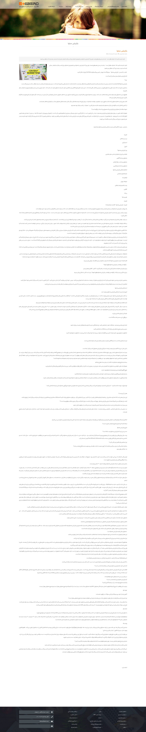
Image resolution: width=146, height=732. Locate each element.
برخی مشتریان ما (79, 6)
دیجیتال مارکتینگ (99, 6)
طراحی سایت (89, 6)
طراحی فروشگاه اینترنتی (113, 6)
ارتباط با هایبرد (51, 6)
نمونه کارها (68, 6)
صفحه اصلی (124, 6)
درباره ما (61, 6)
